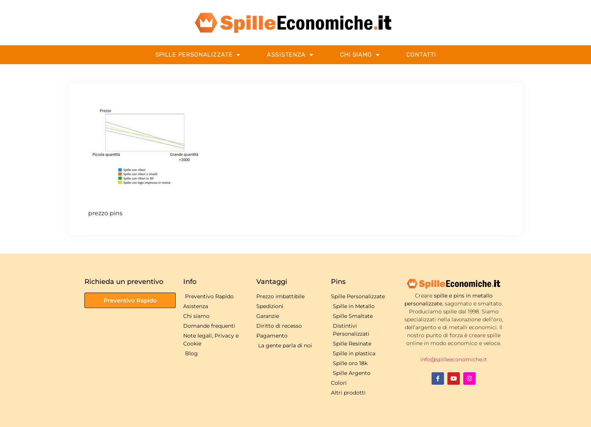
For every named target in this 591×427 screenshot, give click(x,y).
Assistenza (290, 55)
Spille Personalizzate (197, 55)
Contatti (421, 54)
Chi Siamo (360, 55)
